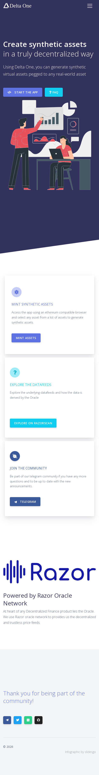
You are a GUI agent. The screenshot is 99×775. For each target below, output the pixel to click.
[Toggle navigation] (90, 6)
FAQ (53, 92)
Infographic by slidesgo (80, 752)
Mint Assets (26, 338)
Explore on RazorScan (33, 423)
